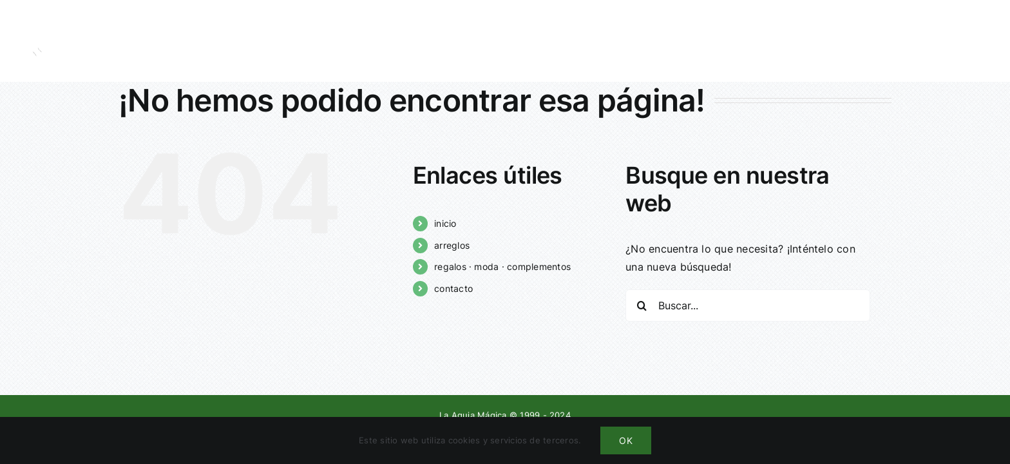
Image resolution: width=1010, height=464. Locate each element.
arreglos (452, 245)
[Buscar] (641, 305)
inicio (445, 223)
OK (625, 440)
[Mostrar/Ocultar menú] (981, 40)
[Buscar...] (747, 305)
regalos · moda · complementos (502, 266)
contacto (453, 288)
